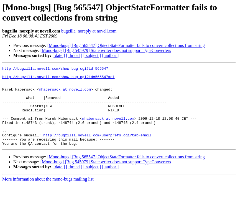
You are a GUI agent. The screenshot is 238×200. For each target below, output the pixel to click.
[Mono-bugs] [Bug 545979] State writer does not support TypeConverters (105, 50)
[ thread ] (74, 55)
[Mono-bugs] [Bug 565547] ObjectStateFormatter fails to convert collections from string (126, 45)
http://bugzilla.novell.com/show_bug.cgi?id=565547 (55, 69)
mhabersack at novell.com (65, 94)
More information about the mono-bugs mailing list (48, 194)
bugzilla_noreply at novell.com (89, 31)
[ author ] (110, 55)
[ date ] (58, 55)
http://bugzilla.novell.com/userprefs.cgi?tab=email (97, 149)
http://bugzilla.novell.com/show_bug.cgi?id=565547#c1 (58, 79)
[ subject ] (92, 55)
